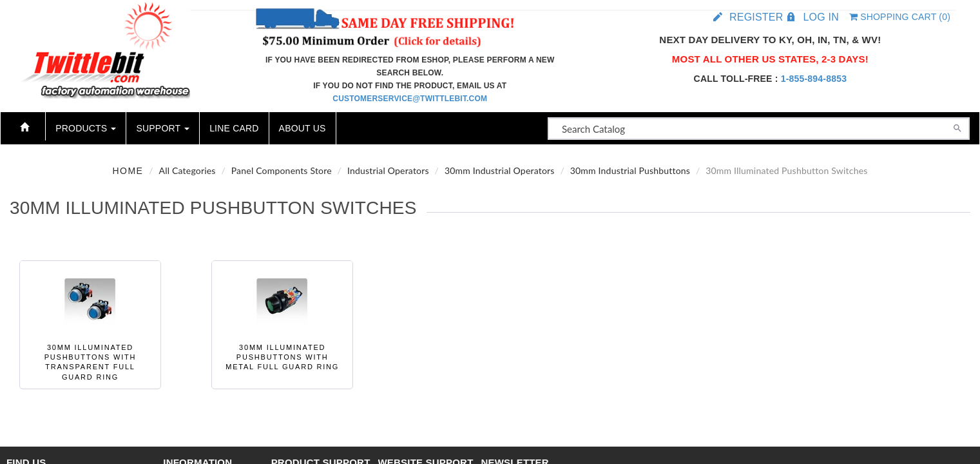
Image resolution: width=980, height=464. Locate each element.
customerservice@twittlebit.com (409, 98)
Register (756, 17)
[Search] (957, 127)
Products (85, 128)
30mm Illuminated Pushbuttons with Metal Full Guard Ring (282, 357)
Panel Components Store (281, 170)
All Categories (187, 170)
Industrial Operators (388, 170)
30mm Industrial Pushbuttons (630, 170)
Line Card (233, 128)
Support (162, 128)
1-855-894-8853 (814, 78)
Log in (820, 17)
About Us (302, 128)
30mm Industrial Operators (500, 170)
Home (127, 171)
